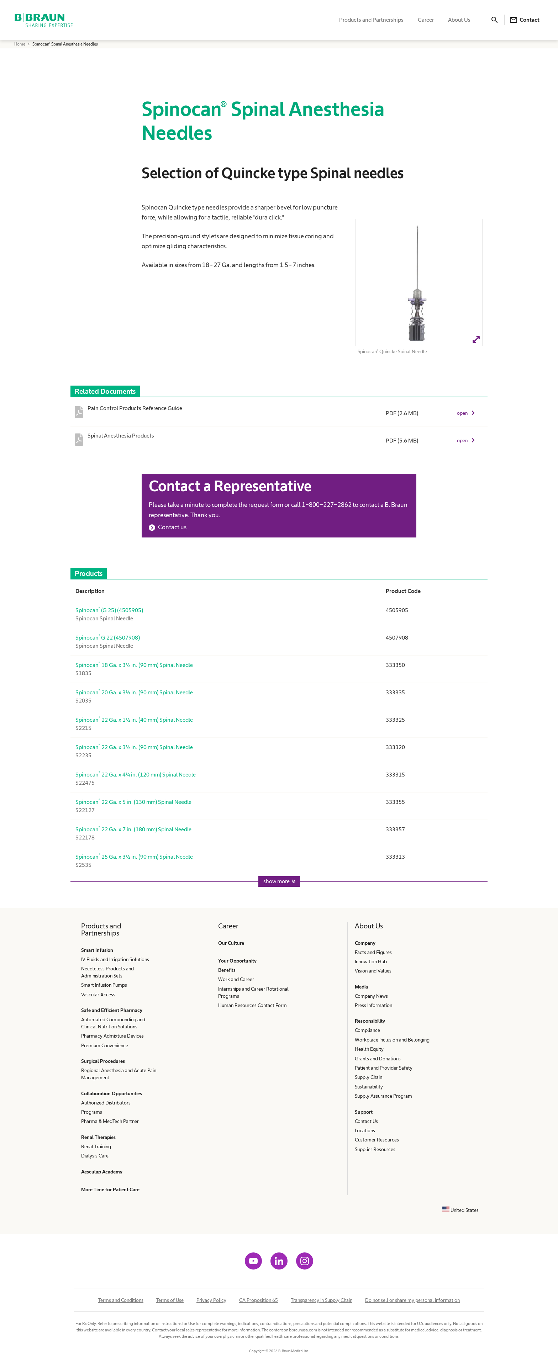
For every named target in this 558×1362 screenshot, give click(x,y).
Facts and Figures (373, 952)
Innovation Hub (371, 961)
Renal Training (96, 1146)
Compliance (367, 1030)
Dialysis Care (95, 1156)
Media (361, 987)
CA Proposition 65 (258, 1300)
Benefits (227, 970)
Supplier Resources (375, 1149)
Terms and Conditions (120, 1300)
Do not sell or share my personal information (412, 1300)
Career (426, 20)
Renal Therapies (98, 1137)
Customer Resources (377, 1140)
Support (364, 1112)
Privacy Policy (211, 1300)
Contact (524, 20)
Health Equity (369, 1049)
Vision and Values (373, 971)
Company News (371, 996)
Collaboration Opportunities (111, 1093)
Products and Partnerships (371, 20)
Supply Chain (368, 1077)
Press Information (373, 1005)
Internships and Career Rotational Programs (253, 992)
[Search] (494, 20)
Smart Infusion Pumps (104, 985)
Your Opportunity (237, 961)
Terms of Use (170, 1300)
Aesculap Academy (101, 1172)
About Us (459, 20)
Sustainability (369, 1087)
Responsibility (370, 1021)
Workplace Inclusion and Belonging (392, 1040)
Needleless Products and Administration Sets (107, 972)
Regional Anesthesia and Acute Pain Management (118, 1073)
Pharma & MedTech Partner (110, 1121)
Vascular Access (98, 994)
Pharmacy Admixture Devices (112, 1036)
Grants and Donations (378, 1058)
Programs (91, 1112)
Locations (365, 1130)
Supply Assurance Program (383, 1096)
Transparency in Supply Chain (321, 1300)
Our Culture (231, 943)
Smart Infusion (97, 950)
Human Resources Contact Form (252, 1005)
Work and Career (236, 979)
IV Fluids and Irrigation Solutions (115, 959)
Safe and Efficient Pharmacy (111, 1010)
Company (365, 943)
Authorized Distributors (106, 1103)
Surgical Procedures (103, 1061)
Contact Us (366, 1121)
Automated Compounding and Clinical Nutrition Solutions (113, 1023)
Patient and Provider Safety (383, 1068)
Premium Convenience (104, 1045)
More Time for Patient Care (110, 1189)
